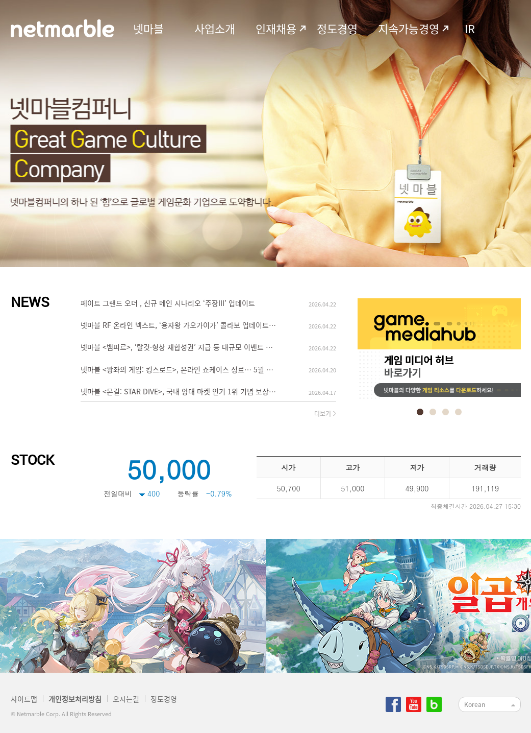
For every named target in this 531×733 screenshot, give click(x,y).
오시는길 (126, 699)
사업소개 (214, 28)
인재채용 (276, 28)
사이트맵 (24, 699)
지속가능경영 (408, 28)
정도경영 (337, 28)
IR (470, 28)
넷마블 (148, 28)
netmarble (62, 28)
